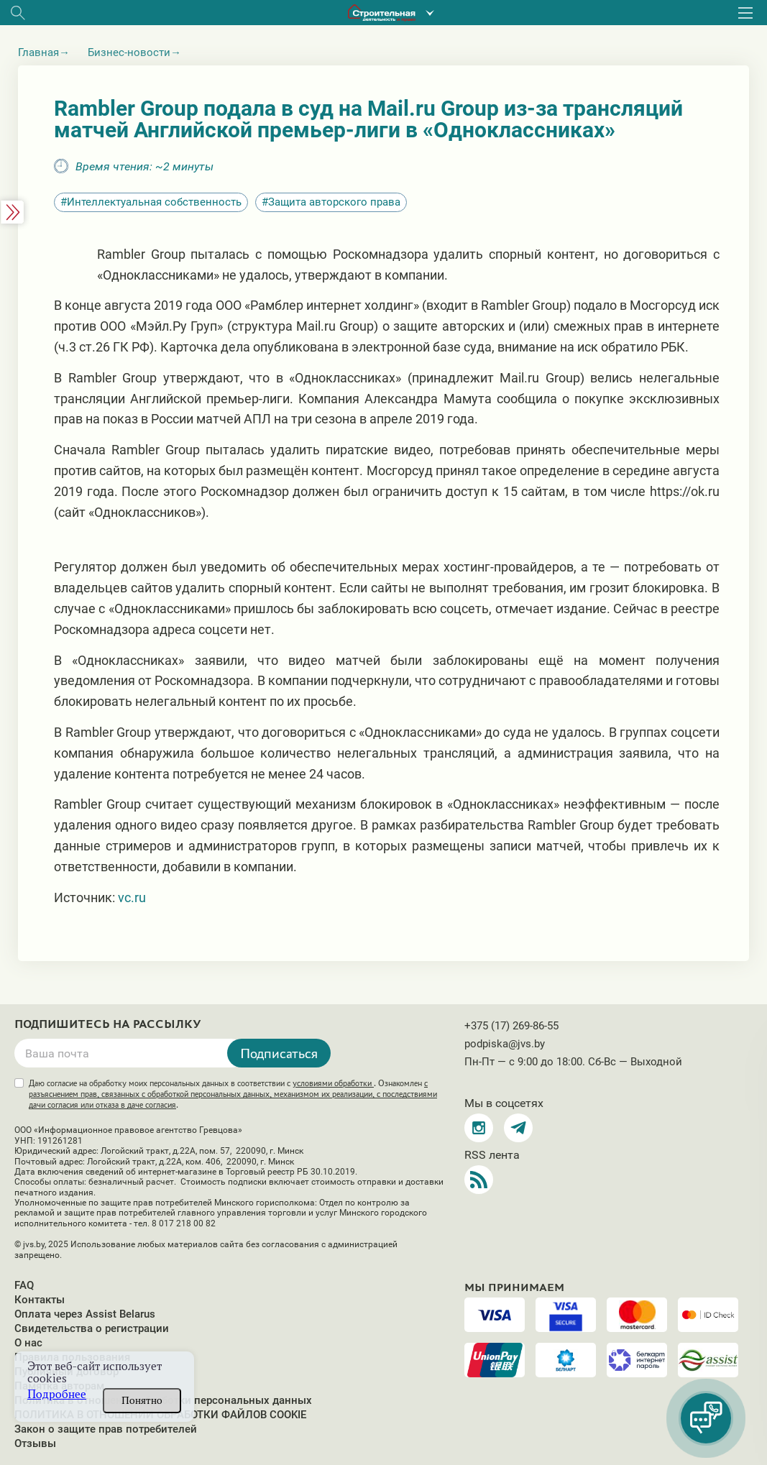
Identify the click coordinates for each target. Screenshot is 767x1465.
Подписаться (279, 1053)
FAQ (24, 1285)
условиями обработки (333, 1083)
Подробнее (56, 1394)
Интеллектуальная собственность (154, 202)
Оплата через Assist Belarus (84, 1314)
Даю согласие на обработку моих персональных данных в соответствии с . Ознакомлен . (233, 1094)
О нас (28, 1342)
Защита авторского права (334, 202)
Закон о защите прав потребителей (105, 1429)
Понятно (141, 1400)
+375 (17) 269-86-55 (511, 1025)
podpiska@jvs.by (504, 1043)
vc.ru (132, 897)
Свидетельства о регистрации (91, 1328)
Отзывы (35, 1443)
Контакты (39, 1299)
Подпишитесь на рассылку (107, 1024)
